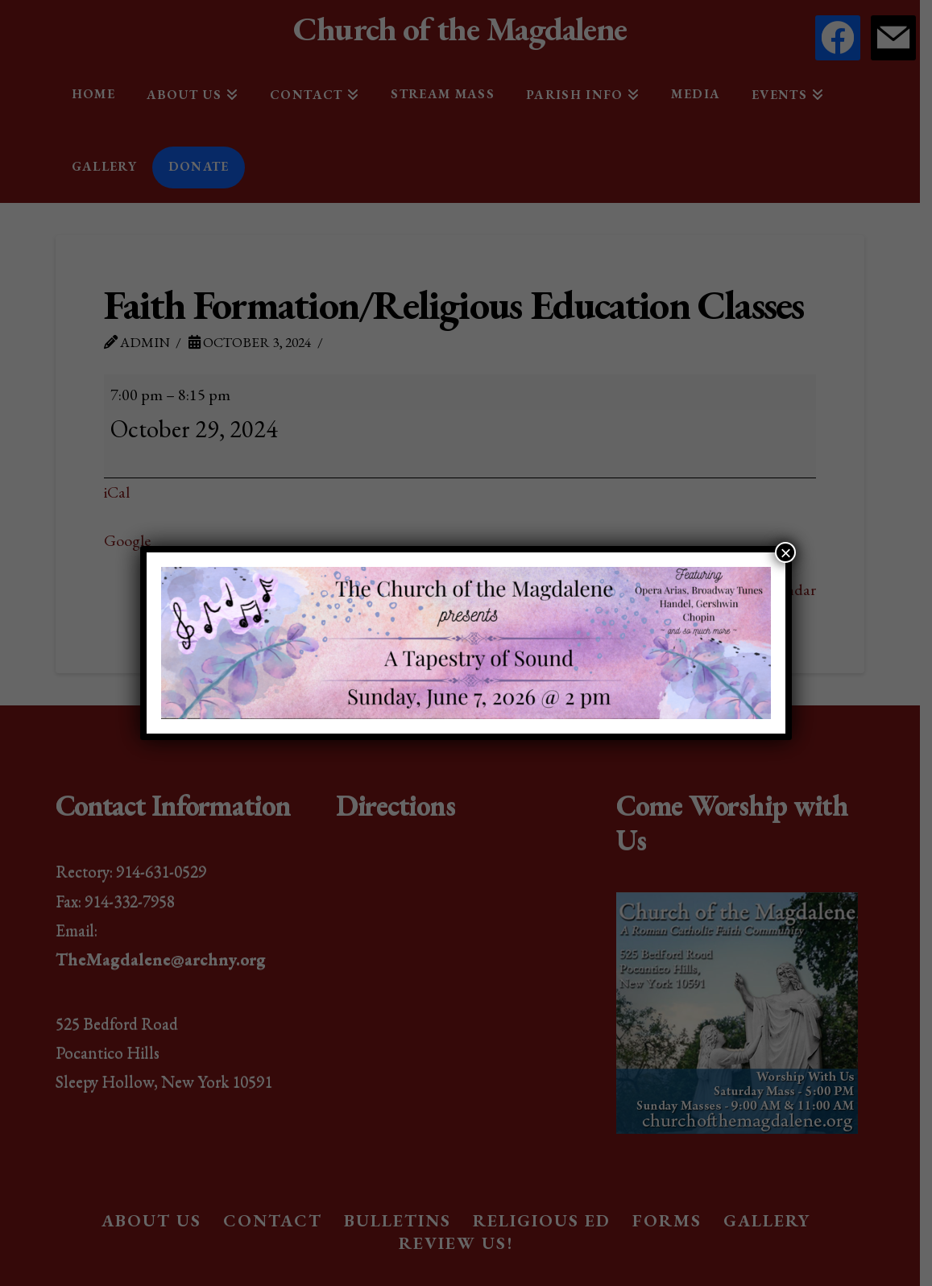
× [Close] (785, 552)
